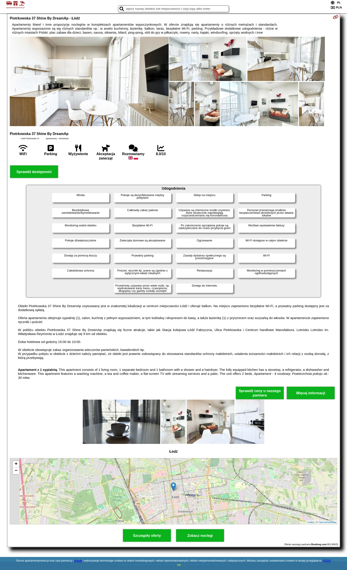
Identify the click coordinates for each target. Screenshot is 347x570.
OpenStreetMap (327, 522)
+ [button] (16, 464)
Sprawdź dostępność (34, 172)
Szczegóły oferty (147, 535)
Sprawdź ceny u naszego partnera (260, 393)
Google (78, 560)
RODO (327, 560)
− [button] (16, 471)
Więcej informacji (310, 393)
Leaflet (310, 522)
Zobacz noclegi (200, 535)
